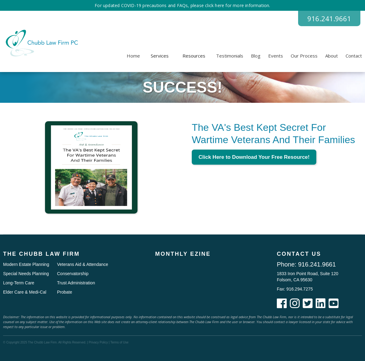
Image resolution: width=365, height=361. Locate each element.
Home (133, 56)
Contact (354, 56)
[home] (41, 43)
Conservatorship (72, 273)
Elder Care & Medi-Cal (24, 292)
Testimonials (229, 56)
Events (275, 56)
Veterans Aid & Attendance (82, 264)
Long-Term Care (18, 282)
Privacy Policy (98, 342)
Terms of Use (119, 342)
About (331, 56)
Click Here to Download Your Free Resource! (254, 157)
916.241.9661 (329, 18)
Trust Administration (76, 282)
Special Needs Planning (26, 273)
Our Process (304, 56)
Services (160, 56)
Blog (255, 56)
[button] (160, 56)
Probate (64, 292)
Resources (193, 56)
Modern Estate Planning (26, 264)
